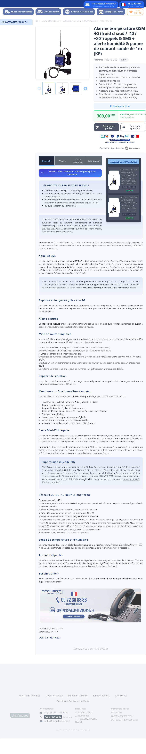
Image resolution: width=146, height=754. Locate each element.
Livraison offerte (127, 132)
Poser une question (131, 142)
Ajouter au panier (105, 142)
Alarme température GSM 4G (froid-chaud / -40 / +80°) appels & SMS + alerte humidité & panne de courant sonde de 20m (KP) (129, 219)
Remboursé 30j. (101, 711)
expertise (80, 218)
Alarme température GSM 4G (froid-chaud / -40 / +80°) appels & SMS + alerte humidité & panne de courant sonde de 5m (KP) (129, 192)
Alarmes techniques (50, 36)
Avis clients (121, 711)
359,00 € (129, 233)
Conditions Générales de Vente (73, 716)
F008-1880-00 (129, 202)
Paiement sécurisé (77, 711)
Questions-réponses (29, 711)
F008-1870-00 (106, 36)
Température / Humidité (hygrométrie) (79, 36)
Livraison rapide (54, 711)
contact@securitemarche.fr (56, 736)
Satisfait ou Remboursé (65, 221)
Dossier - (134, 19)
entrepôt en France (83, 206)
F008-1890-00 (129, 230)
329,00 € (129, 206)
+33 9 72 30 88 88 (53, 732)
